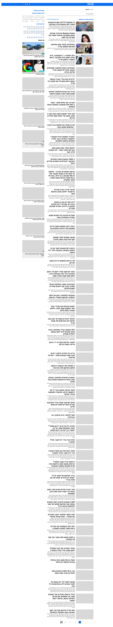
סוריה (22, 17)
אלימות (29, 19)
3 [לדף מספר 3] (68, 622)
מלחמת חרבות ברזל (28, 16)
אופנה (39, 1)
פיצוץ (31, 21)
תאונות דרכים (40, 16)
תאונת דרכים (23, 21)
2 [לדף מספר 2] (73, 622)
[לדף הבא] (60, 622)
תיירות (50, 1)
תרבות (72, 1)
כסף (64, 1)
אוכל (60, 1)
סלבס (68, 1)
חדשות (82, 1)
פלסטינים (37, 19)
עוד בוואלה (40, 40)
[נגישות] (2, 1)
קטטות (33, 19)
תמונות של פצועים (37, 10)
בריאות (55, 1)
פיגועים (25, 17)
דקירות (41, 19)
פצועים (86, 9)
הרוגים (22, 16)
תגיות (90, 9)
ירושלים (29, 17)
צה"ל (36, 16)
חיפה (36, 21)
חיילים (41, 21)
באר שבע (26, 19)
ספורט (77, 1)
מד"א (22, 19)
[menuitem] (81, 1)
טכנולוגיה (45, 1)
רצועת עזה (34, 17)
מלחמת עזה (40, 17)
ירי (33, 16)
